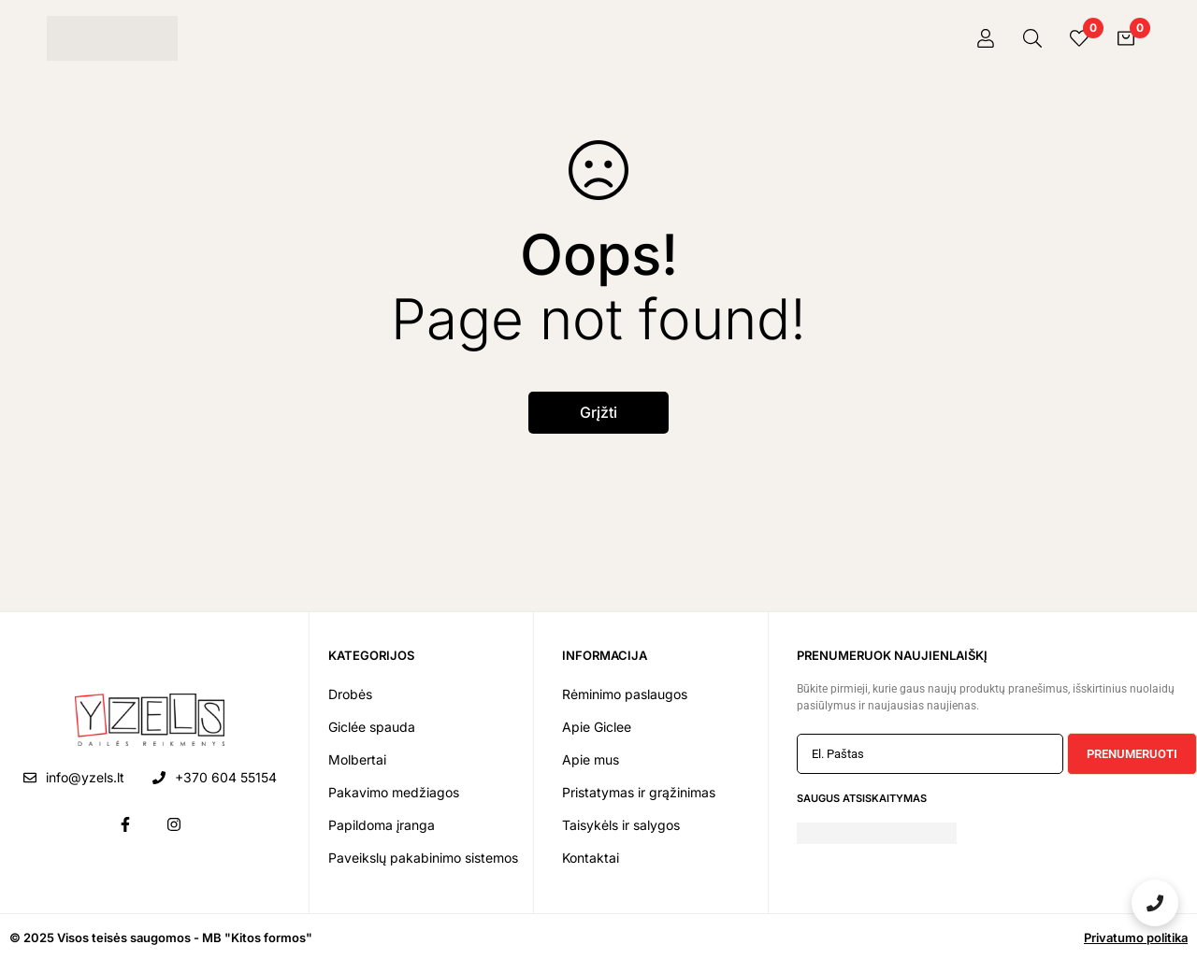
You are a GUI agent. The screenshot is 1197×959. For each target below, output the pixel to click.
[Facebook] (125, 824)
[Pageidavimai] (1079, 38)
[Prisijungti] (985, 38)
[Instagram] (173, 824)
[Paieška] (1032, 38)
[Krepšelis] (1126, 38)
